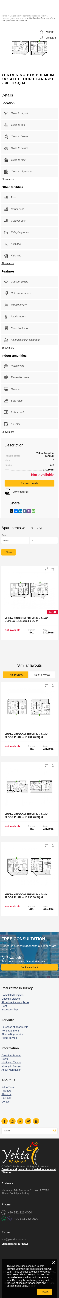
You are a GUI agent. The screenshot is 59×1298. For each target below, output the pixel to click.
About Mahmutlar (11, 1069)
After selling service (12, 1034)
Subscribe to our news (14, 1244)
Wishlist (49, 31)
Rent (4, 1006)
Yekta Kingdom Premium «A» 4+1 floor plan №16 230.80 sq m (27, 896)
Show (8, 552)
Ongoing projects (10, 998)
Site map (6, 1098)
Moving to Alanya (11, 1066)
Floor (3, 535)
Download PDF (20, 491)
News (4, 1059)
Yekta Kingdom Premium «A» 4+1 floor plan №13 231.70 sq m (27, 736)
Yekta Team (7, 1087)
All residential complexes (15, 1002)
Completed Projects (12, 995)
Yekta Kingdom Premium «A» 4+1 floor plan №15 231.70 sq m (27, 816)
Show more (7, 179)
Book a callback (29, 967)
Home (4, 16)
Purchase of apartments (14, 1027)
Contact (5, 1101)
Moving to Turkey (11, 1062)
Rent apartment (10, 1030)
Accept (44, 1291)
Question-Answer (11, 1055)
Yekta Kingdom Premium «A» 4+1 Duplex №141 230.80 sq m (27, 619)
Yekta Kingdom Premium (12, 18)
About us (6, 1094)
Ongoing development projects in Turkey (28, 16)
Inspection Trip (9, 1009)
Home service (9, 1038)
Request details (29, 483)
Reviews (6, 1090)
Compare (50, 37)
